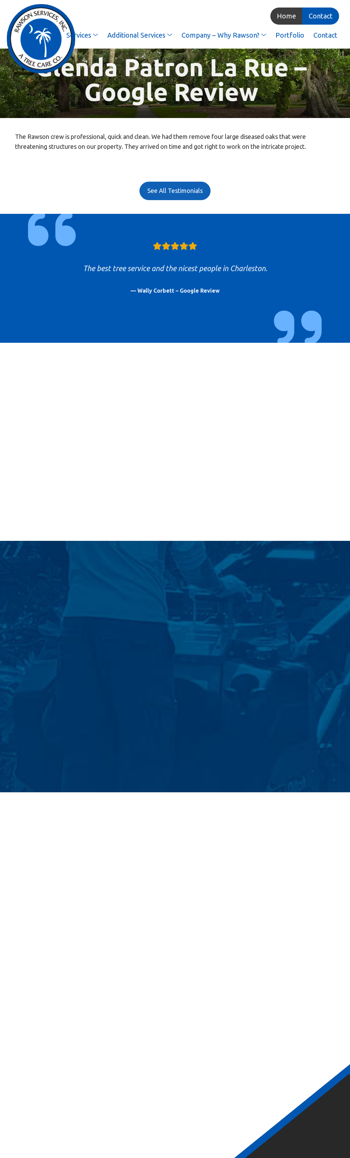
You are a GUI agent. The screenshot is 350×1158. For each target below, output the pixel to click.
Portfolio (289, 35)
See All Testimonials (175, 190)
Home (286, 16)
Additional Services (139, 35)
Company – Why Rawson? (223, 35)
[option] (175, 270)
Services (82, 35)
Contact (321, 16)
